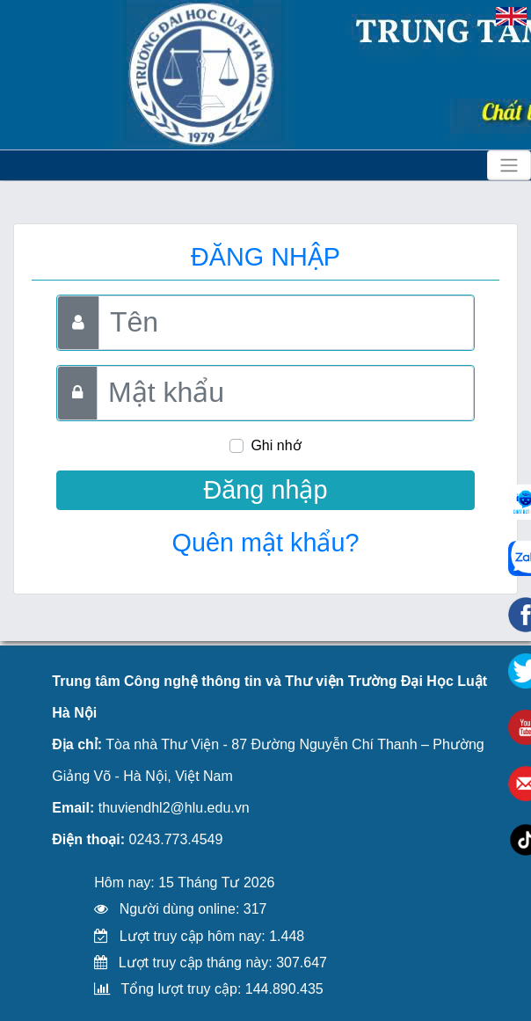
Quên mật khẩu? (266, 543)
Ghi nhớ (276, 445)
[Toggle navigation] (509, 165)
